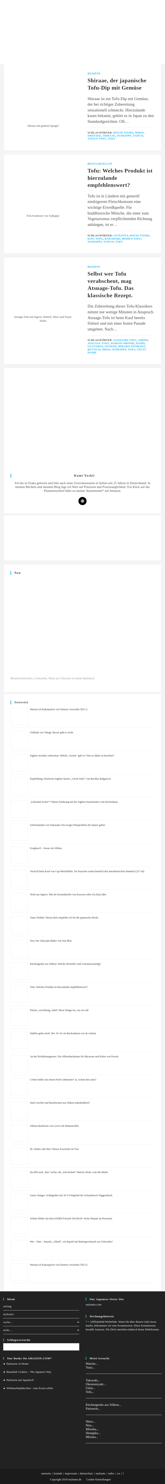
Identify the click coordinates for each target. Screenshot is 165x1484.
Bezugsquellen (100, 163)
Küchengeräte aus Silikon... (103, 1404)
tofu (112, 138)
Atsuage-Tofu (98, 343)
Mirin (139, 132)
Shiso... (90, 1421)
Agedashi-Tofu (125, 340)
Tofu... (90, 1392)
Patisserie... (93, 1408)
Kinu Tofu (95, 238)
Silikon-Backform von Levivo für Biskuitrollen (54, 1125)
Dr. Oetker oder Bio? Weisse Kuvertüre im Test (54, 1149)
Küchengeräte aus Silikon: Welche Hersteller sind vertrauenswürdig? (65, 963)
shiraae (109, 135)
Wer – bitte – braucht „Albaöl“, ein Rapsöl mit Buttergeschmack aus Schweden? (71, 1241)
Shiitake (94, 135)
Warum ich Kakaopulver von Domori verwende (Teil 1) (58, 709)
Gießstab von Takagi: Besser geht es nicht (51, 732)
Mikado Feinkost (131, 346)
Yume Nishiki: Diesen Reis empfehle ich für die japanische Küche (64, 917)
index (111, 1473)
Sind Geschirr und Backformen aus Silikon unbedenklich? (60, 1102)
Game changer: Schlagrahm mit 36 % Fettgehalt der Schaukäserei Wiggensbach (71, 1195)
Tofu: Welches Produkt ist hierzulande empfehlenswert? (58, 987)
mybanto (8, 1314)
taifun (138, 135)
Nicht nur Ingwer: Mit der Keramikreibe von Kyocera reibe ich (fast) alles (68, 894)
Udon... (90, 1388)
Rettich (94, 349)
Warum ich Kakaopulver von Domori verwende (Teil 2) (58, 1264)
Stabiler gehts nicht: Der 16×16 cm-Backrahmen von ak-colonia (63, 1033)
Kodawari (112, 238)
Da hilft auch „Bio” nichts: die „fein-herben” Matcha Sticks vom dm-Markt (69, 1172)
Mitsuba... (92, 1429)
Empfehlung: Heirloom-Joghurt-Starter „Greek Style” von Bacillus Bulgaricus (70, 778)
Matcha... (92, 1363)
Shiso (106, 349)
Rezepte (94, 73)
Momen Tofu (131, 238)
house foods (123, 132)
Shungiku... (93, 1433)
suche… (41, 1322)
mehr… (41, 1330)
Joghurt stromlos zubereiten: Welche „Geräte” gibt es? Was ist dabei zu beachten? (72, 755)
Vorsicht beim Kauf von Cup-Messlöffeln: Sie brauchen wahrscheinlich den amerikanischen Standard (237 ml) (87, 871)
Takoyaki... (93, 1380)
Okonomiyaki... (96, 1384)
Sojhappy (124, 135)
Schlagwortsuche (19, 1339)
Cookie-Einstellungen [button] (98, 1479)
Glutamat (95, 346)
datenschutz (86, 1473)
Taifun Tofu (97, 138)
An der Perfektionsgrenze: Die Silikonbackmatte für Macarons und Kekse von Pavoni (74, 1056)
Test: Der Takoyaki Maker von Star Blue (51, 940)
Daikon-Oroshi (122, 343)
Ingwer (111, 346)
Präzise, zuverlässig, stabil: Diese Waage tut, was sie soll (59, 1010)
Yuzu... (90, 1367)
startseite (46, 1473)
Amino (143, 340)
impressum (71, 1473)
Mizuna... (92, 1437)
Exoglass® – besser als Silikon (46, 848)
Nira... (90, 1425)
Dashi (140, 343)
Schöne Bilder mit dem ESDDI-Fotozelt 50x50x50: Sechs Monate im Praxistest (71, 1218)
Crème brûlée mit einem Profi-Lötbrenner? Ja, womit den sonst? (63, 1079)
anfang (7, 1306)
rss (118, 1473)
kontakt (58, 1473)
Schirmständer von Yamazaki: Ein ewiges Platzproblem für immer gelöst (67, 825)
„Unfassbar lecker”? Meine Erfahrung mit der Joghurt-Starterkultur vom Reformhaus (74, 801)
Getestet (120, 235)
